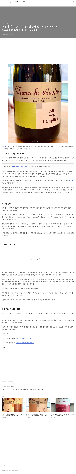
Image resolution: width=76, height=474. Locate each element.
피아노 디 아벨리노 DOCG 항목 (25, 338)
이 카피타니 (5, 146)
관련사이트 (4, 465)
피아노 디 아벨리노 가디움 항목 (25, 343)
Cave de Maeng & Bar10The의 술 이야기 (13, 2)
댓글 (2, 459)
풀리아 (71, 181)
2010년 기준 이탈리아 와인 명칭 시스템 (21, 166)
